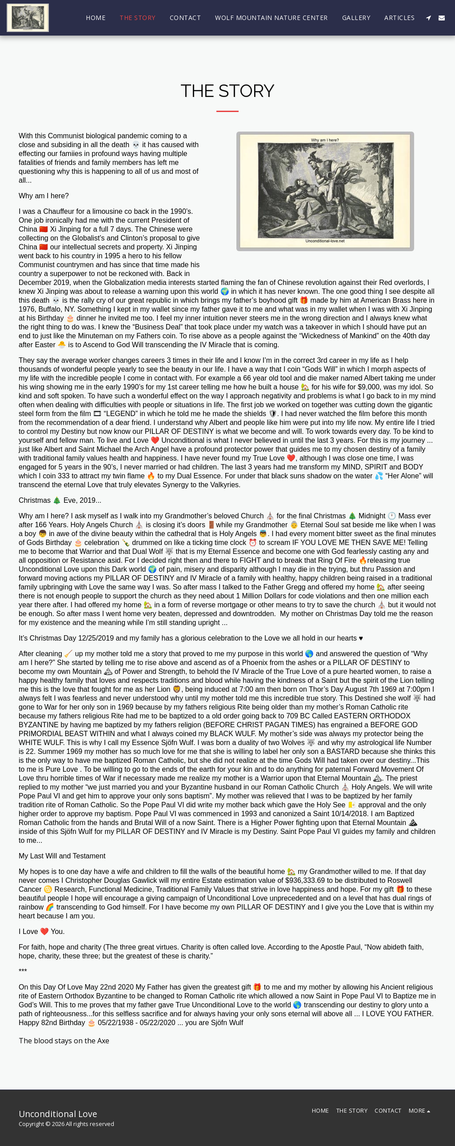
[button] (428, 18)
